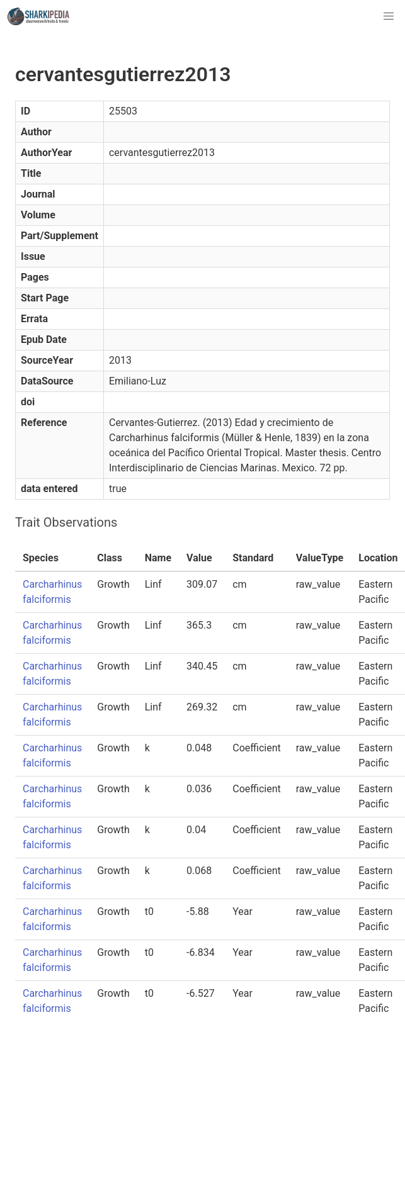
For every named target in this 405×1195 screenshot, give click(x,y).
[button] (388, 16)
